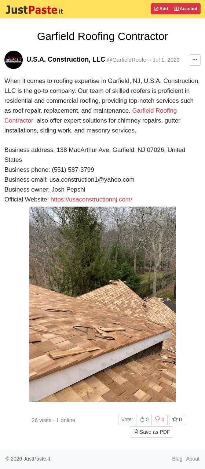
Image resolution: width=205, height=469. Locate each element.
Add (161, 8)
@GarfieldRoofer (127, 60)
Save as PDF (151, 432)
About (192, 459)
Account (185, 8)
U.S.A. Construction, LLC (65, 59)
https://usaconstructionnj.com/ (91, 199)
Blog (177, 459)
